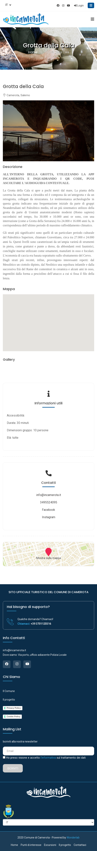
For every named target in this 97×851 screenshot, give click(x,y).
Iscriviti (12, 768)
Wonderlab (73, 837)
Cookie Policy (13, 716)
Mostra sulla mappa (48, 558)
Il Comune (9, 691)
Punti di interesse (31, 844)
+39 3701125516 (40, 623)
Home (32, 52)
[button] (48, 319)
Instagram (48, 517)
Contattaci (80, 844)
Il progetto (9, 699)
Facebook (48, 510)
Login (79, 5)
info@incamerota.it (48, 495)
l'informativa (48, 757)
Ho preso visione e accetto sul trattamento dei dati (46, 757)
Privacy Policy (14, 708)
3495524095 (48, 502)
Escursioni (50, 844)
